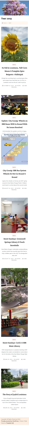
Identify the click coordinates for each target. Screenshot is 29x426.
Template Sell (10, 423)
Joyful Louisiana (14, 4)
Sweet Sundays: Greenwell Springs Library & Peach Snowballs (14, 242)
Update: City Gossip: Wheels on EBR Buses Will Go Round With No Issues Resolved (14, 124)
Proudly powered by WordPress (10, 421)
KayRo (19, 85)
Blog (14, 64)
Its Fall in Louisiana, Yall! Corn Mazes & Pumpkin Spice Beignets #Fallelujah (14, 71)
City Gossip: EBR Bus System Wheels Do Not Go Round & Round (14, 173)
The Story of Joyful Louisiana (14, 394)
